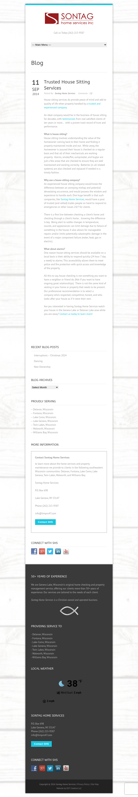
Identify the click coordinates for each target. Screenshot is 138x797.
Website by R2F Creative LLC (69, 788)
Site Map (95, 784)
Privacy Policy (83, 784)
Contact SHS (45, 522)
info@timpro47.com (45, 513)
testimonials (68, 119)
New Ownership (42, 366)
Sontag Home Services (65, 93)
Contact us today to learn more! (76, 314)
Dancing (38, 361)
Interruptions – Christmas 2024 (50, 355)
